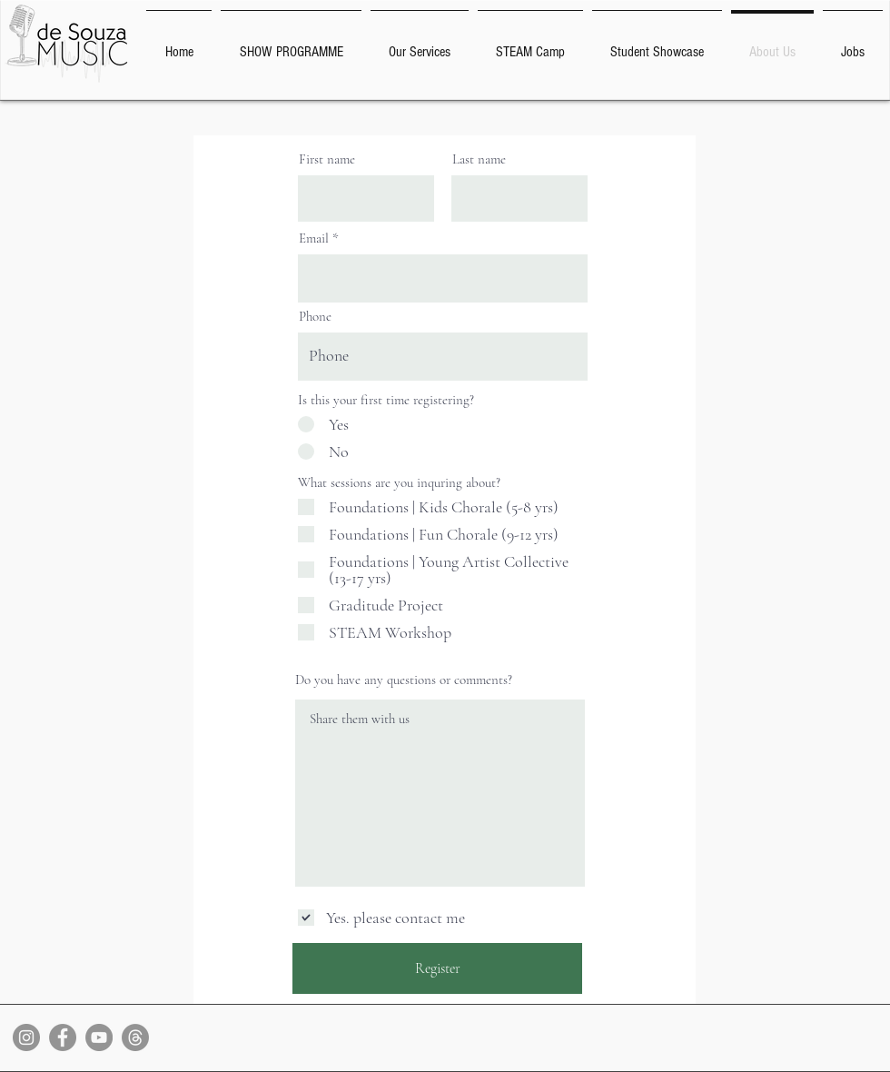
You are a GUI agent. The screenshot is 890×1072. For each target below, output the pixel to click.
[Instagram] (26, 1037)
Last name (479, 159)
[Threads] (135, 1037)
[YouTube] (99, 1037)
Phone (315, 316)
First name (327, 159)
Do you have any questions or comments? (403, 680)
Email (314, 238)
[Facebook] (62, 1037)
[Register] (437, 968)
